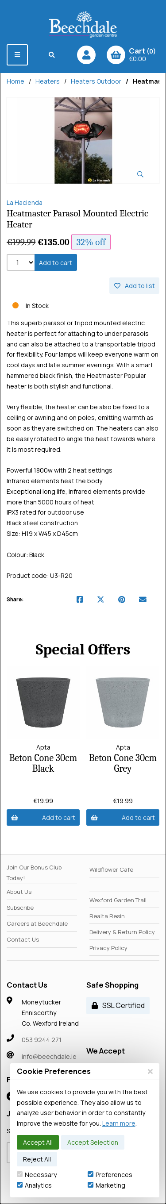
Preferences (110, 1174)
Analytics (34, 1185)
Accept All (38, 1142)
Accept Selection (92, 1142)
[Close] (150, 1071)
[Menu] (17, 54)
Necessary (37, 1174)
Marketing (106, 1185)
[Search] (52, 54)
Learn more (118, 1123)
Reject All (37, 1159)
